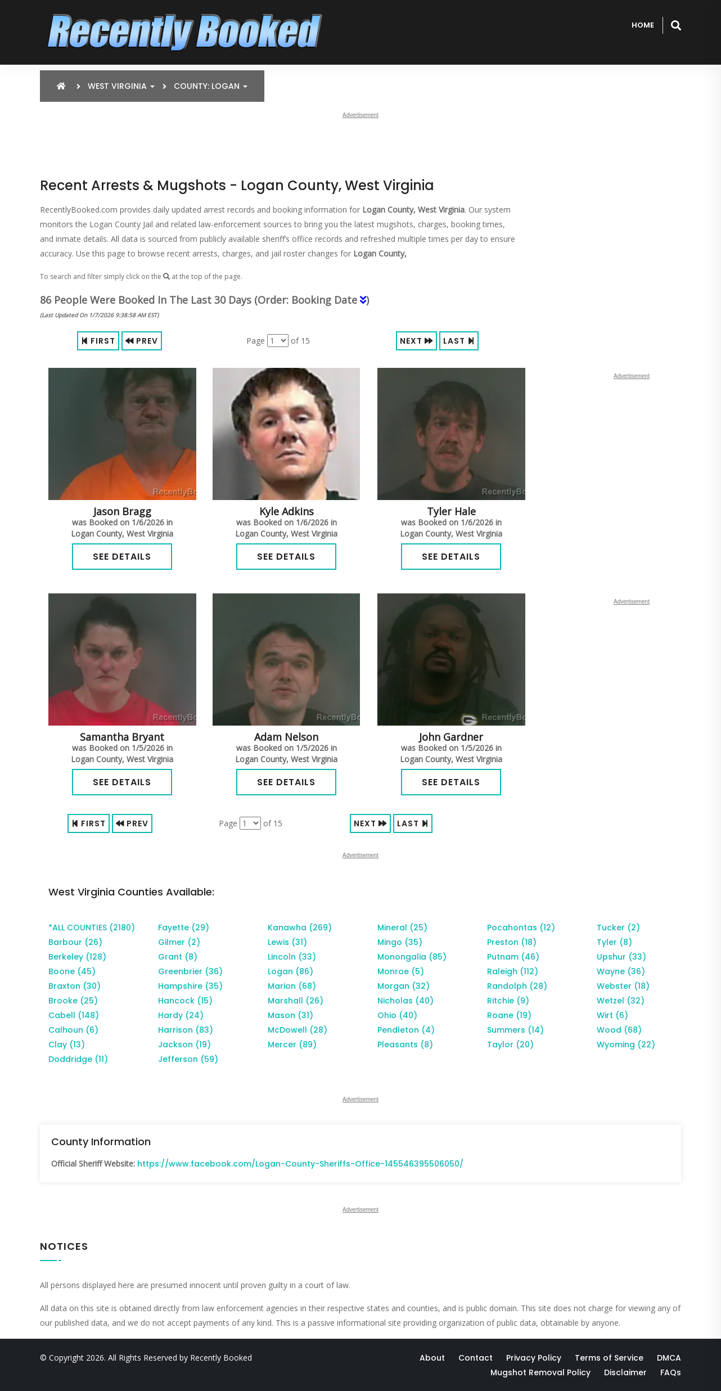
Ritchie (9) (508, 1000)
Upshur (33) (621, 956)
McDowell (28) (297, 1030)
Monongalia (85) (412, 956)
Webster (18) (623, 986)
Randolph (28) (517, 986)
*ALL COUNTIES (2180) (91, 927)
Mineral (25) (402, 927)
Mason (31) (290, 1015)
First (98, 340)
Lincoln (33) (292, 956)
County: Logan (210, 86)
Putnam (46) (513, 956)
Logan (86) (290, 971)
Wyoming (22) (626, 1044)
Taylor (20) (510, 1044)
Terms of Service (609, 1357)
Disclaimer (625, 1372)
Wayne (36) (621, 971)
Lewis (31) (287, 942)
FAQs (670, 1372)
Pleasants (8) (405, 1044)
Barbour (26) (75, 942)
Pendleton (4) (406, 1030)
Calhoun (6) (73, 1030)
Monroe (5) (400, 971)
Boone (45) (72, 971)
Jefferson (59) (188, 1059)
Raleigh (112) (512, 971)
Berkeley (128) (77, 956)
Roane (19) (509, 1015)
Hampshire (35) (190, 986)
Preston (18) (512, 942)
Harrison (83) (185, 1030)
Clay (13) (66, 1044)
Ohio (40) (397, 1015)
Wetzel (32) (621, 1000)
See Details (122, 556)
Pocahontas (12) (521, 927)
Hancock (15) (185, 1000)
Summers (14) (515, 1030)
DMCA (669, 1357)
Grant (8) (177, 956)
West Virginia (121, 86)
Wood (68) (619, 1030)
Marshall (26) (295, 1000)
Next (416, 340)
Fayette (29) (183, 927)
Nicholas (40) (405, 1000)
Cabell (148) (73, 1015)
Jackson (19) (184, 1044)
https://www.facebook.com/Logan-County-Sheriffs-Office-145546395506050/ (300, 1163)
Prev (141, 340)
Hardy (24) (181, 1015)
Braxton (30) (74, 986)
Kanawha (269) (300, 927)
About (432, 1357)
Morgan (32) (403, 986)
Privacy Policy (533, 1357)
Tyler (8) (614, 942)
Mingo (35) (399, 942)
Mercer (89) (292, 1044)
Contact (475, 1357)
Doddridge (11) (78, 1059)
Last (459, 340)
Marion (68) (292, 986)
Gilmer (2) (179, 942)
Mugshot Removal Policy (540, 1372)
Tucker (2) (618, 927)
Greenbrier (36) (190, 971)
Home (643, 25)
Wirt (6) (612, 1015)
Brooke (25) (73, 1000)
